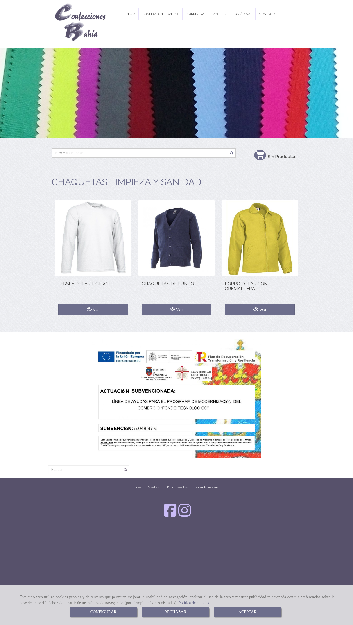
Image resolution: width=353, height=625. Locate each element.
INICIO (130, 25)
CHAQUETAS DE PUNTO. (168, 276)
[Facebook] (170, 497)
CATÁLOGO (243, 25)
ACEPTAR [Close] (247, 612)
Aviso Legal (154, 469)
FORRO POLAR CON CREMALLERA (246, 278)
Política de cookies (194, 603)
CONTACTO (269, 25)
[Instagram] (184, 497)
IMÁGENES (219, 25)
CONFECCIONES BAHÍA (160, 25)
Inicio (138, 469)
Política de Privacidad (206, 469)
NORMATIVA (195, 25)
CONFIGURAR (103, 612)
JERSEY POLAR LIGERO (83, 276)
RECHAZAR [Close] (175, 612)
